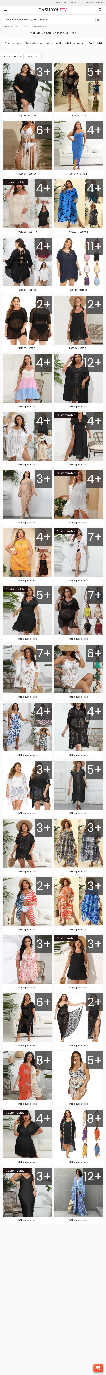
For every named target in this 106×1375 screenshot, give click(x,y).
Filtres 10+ (33, 56)
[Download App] (98, 19)
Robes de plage (34, 43)
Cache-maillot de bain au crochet (66, 43)
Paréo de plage (13, 43)
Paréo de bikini (97, 43)
